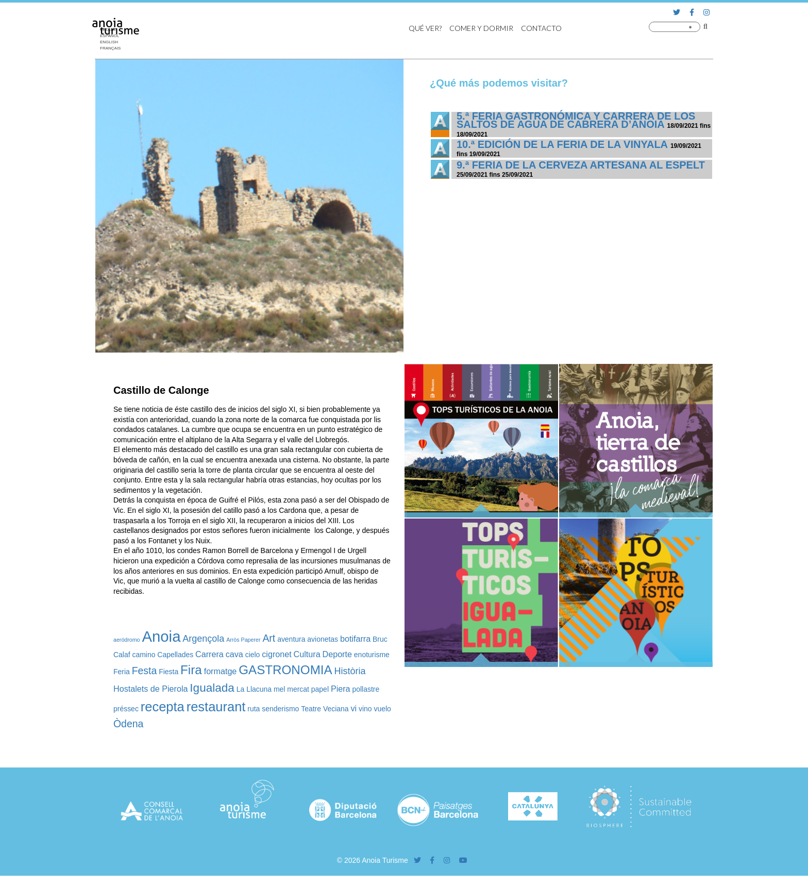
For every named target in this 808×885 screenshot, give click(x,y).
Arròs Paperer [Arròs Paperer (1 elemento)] (243, 640)
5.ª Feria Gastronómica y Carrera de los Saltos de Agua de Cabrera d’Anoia (576, 120)
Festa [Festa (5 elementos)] (144, 670)
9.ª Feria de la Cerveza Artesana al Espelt (581, 165)
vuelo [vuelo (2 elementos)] (382, 709)
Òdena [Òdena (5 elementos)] (128, 723)
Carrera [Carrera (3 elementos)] (209, 654)
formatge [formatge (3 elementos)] (220, 671)
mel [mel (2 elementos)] (279, 689)
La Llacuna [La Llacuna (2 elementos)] (254, 689)
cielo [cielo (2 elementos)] (252, 654)
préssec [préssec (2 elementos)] (126, 709)
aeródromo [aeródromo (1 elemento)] (126, 640)
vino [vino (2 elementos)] (365, 709)
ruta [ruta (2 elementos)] (253, 709)
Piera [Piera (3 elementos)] (340, 688)
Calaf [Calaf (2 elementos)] (121, 654)
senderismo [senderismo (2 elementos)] (280, 709)
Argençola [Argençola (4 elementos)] (203, 638)
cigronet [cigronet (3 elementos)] (276, 654)
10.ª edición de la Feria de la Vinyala (562, 144)
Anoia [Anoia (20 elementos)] (161, 636)
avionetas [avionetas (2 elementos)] (322, 639)
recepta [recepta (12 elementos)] (162, 706)
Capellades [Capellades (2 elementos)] (175, 654)
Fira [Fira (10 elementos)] (191, 670)
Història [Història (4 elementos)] (350, 671)
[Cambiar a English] (113, 42)
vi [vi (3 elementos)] (353, 708)
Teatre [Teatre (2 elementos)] (311, 709)
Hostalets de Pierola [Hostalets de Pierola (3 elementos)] (150, 688)
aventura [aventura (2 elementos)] (291, 639)
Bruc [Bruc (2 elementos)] (380, 639)
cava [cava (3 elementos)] (234, 654)
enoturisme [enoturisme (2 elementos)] (372, 654)
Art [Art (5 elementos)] (268, 638)
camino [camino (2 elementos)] (143, 654)
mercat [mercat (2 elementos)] (298, 689)
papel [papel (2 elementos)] (320, 689)
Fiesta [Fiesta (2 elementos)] (168, 671)
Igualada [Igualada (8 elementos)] (212, 687)
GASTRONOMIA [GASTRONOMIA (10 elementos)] (285, 670)
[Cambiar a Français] (113, 48)
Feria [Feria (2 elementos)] (121, 671)
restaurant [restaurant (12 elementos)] (216, 706)
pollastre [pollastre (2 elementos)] (365, 689)
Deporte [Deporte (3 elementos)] (337, 654)
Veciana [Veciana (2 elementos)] (336, 709)
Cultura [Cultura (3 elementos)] (307, 654)
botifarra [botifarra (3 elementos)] (355, 638)
